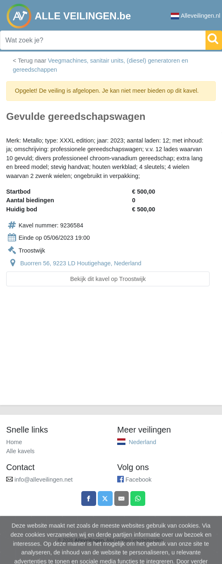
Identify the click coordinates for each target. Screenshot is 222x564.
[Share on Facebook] (88, 498)
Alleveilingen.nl (195, 15)
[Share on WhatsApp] (137, 498)
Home (14, 442)
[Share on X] (105, 498)
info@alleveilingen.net (43, 479)
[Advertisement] (111, 350)
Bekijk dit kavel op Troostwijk (108, 279)
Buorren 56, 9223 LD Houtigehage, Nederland (81, 263)
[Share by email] (121, 498)
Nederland (142, 442)
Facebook (138, 479)
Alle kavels (20, 451)
